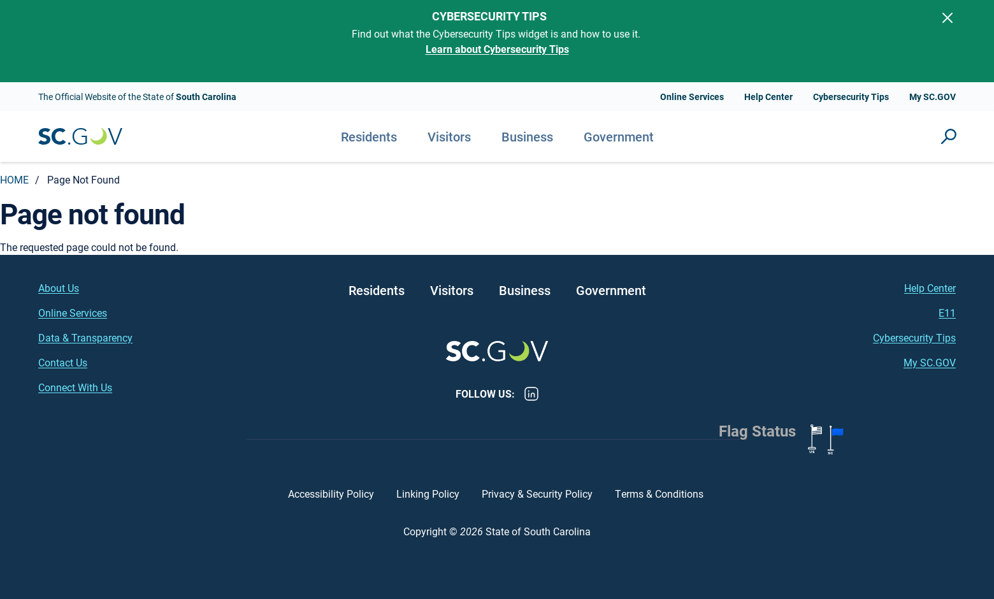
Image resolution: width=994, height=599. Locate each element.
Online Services (692, 96)
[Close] (947, 17)
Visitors (449, 136)
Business (527, 136)
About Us (58, 287)
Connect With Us (75, 387)
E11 (947, 312)
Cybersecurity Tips (851, 96)
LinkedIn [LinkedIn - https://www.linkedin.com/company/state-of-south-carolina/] (531, 394)
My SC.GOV (932, 96)
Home (14, 179)
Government (619, 136)
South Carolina (80, 136)
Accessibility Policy (331, 493)
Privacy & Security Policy (537, 493)
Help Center (768, 96)
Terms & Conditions (660, 493)
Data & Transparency (85, 337)
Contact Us (62, 362)
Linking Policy (427, 493)
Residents (369, 136)
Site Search (949, 136)
